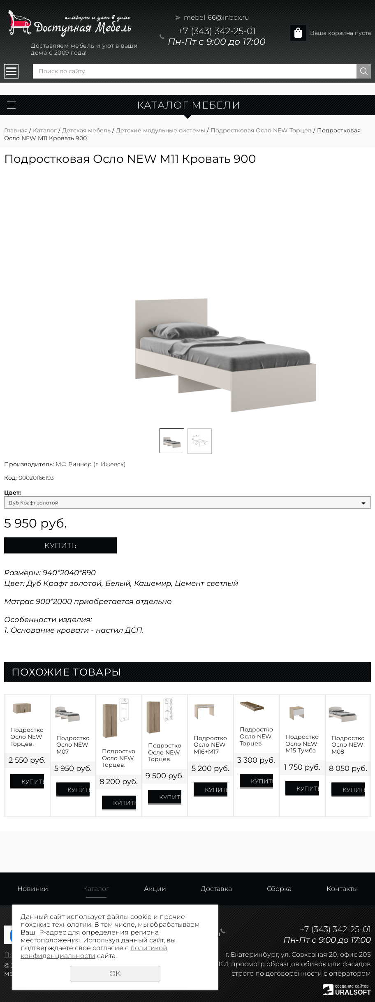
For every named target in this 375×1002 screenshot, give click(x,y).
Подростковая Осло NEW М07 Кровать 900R (73, 745)
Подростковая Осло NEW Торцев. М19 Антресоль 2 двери (27, 737)
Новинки (32, 889)
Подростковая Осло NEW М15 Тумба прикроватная (302, 744)
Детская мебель (86, 130)
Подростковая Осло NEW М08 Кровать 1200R (348, 745)
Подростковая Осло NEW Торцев (261, 130)
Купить (60, 545)
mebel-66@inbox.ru (216, 17)
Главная (16, 130)
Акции (155, 889)
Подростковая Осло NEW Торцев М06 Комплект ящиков (256, 736)
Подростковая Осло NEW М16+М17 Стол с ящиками (210, 745)
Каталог (45, 130)
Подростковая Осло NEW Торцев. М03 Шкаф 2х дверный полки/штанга (165, 752)
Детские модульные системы (160, 130)
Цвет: (12, 492)
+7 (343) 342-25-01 (217, 31)
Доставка (216, 889)
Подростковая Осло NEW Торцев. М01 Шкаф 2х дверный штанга (119, 758)
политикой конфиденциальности (94, 952)
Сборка (279, 889)
